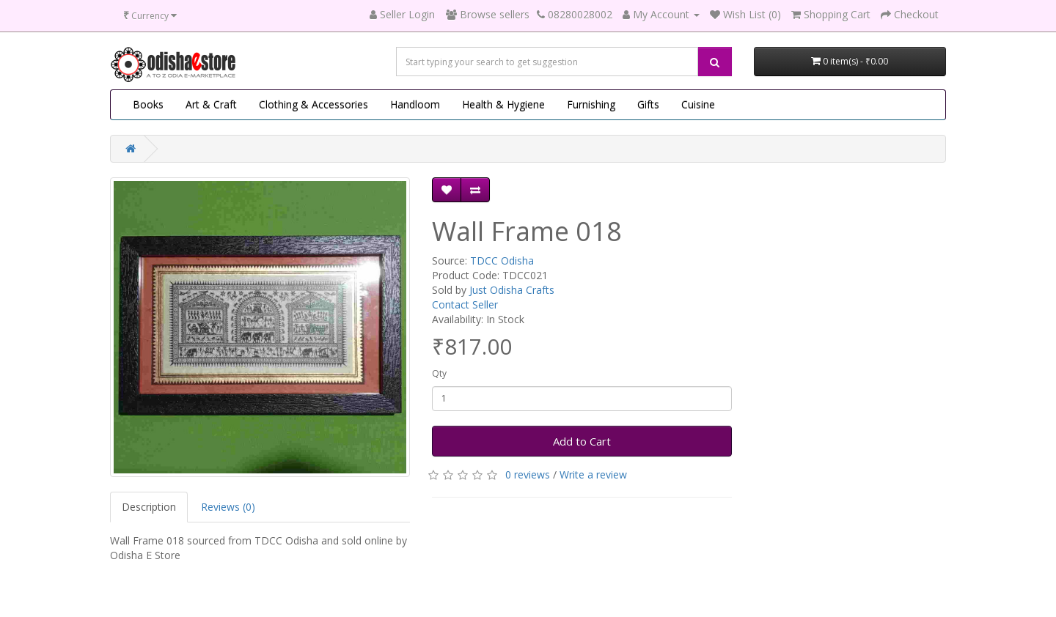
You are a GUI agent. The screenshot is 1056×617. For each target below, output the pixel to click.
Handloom (415, 104)
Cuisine (698, 104)
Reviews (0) (228, 507)
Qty (439, 373)
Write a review (593, 474)
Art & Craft (211, 104)
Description (149, 507)
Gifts (648, 104)
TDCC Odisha (502, 260)
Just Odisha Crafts (511, 290)
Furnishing (591, 104)
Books (148, 104)
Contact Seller (465, 304)
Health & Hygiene (503, 104)
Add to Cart (582, 441)
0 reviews (527, 474)
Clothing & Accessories (313, 104)
